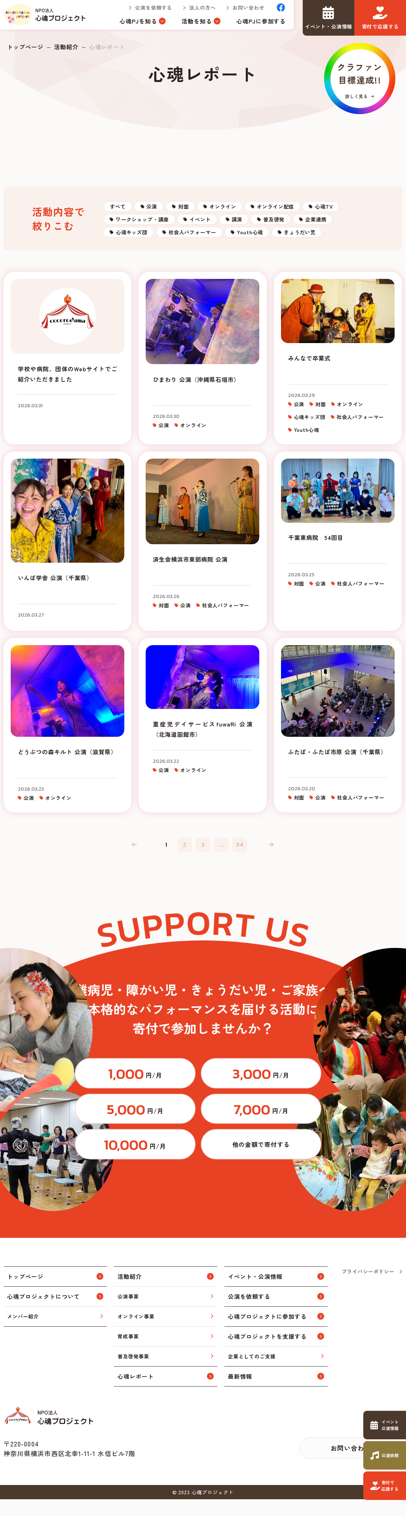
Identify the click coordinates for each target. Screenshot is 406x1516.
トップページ (25, 46)
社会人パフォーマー (324, 253)
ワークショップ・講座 (201, 232)
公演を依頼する (147, 10)
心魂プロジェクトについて (43, 1313)
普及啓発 (132, 253)
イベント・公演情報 (255, 1293)
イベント (274, 232)
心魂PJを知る (132, 24)
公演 (169, 210)
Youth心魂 (134, 275)
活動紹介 (66, 46)
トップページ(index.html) (48, 18)
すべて (123, 210)
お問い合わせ (242, 10)
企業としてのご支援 (252, 1373)
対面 (212, 210)
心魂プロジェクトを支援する (267, 1353)
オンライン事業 (136, 1333)
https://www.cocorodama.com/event (384, 1425)
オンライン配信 (331, 210)
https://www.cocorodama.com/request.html (384, 1455)
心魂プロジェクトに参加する (267, 1333)
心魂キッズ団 (248, 253)
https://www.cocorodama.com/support (384, 1485)
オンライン (264, 210)
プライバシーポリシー (368, 1288)
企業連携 (187, 253)
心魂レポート (136, 1393)
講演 (324, 232)
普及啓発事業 (133, 1373)
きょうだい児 (198, 275)
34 (245, 885)
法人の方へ (196, 10)
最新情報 (240, 1393)
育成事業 (128, 1353)
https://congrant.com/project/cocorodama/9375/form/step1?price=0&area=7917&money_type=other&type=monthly (290, 1158)
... (224, 885)
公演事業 (128, 1313)
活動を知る (191, 24)
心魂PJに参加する (255, 24)
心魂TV (130, 232)
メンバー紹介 (23, 1333)
